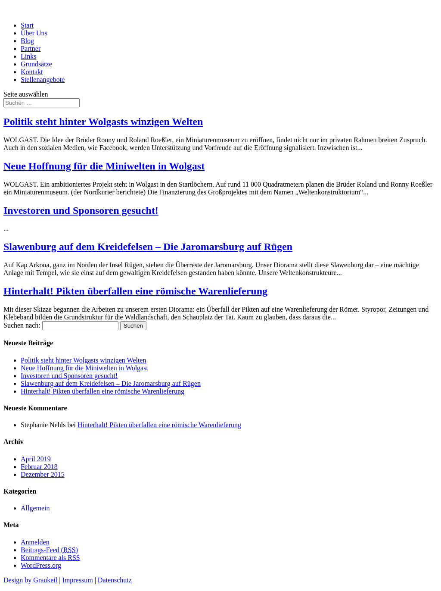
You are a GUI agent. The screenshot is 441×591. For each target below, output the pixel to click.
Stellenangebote (43, 79)
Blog (27, 40)
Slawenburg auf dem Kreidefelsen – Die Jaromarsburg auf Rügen (147, 246)
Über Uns (34, 33)
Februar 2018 (39, 466)
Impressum (77, 580)
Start (27, 25)
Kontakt (32, 71)
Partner (30, 48)
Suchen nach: (21, 325)
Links (28, 56)
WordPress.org (41, 565)
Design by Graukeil (30, 580)
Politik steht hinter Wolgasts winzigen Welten (103, 121)
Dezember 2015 (43, 474)
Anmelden (35, 542)
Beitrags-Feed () (49, 549)
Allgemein (35, 508)
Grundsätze (36, 64)
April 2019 (36, 459)
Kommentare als (50, 557)
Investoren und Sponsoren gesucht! (80, 210)
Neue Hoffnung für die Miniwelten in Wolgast (104, 166)
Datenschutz (115, 580)
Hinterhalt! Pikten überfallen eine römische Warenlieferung (135, 291)
